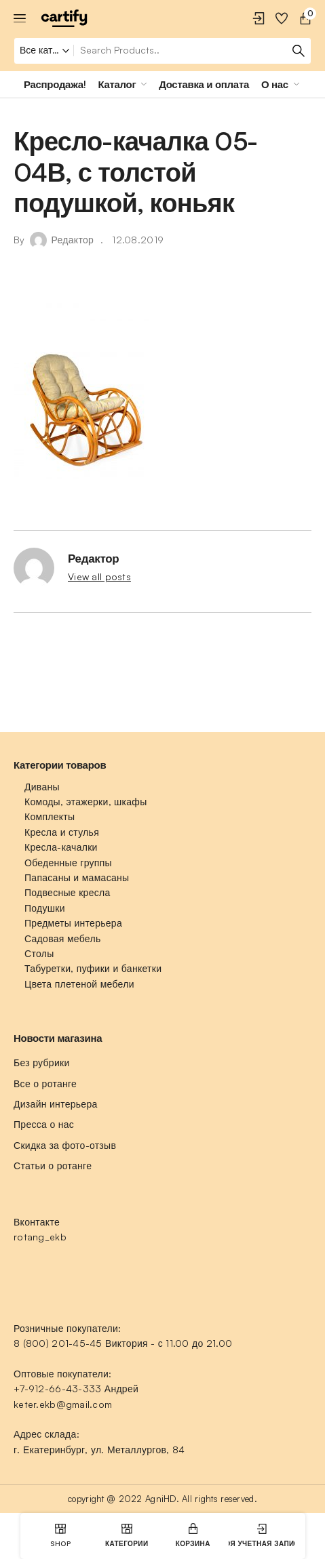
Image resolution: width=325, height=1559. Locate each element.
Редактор (73, 239)
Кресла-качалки (61, 847)
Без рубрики (42, 1062)
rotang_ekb (40, 1236)
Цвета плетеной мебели (79, 984)
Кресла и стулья (61, 832)
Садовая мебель (62, 938)
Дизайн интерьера (56, 1104)
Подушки (44, 908)
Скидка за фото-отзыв (65, 1145)
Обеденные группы (68, 862)
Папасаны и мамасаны (76, 877)
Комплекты (49, 816)
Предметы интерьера (73, 923)
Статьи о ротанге (53, 1165)
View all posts (99, 576)
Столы (39, 953)
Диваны (42, 786)
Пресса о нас (44, 1124)
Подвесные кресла (67, 892)
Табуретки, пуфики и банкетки (92, 968)
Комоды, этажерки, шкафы (85, 801)
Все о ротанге (45, 1083)
